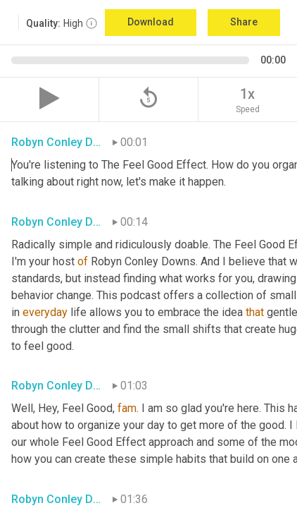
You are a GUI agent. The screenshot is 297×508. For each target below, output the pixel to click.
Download (150, 22)
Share (244, 22)
